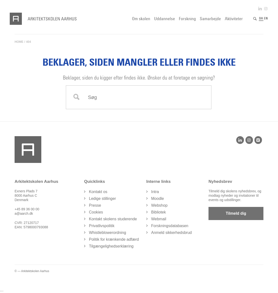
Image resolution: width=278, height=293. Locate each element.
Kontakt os (98, 192)
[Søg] (255, 18)
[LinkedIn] (240, 140)
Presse (95, 205)
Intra (155, 192)
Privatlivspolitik (101, 226)
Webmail (158, 219)
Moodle (157, 198)
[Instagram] (249, 140)
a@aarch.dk (24, 213)
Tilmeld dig (236, 213)
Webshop (159, 205)
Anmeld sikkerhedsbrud (171, 233)
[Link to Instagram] (266, 9)
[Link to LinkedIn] (260, 9)
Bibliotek (158, 212)
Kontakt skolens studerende (113, 219)
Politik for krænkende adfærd (114, 239)
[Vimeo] (258, 140)
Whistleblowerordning (107, 233)
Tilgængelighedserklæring (111, 246)
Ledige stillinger (102, 198)
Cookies (96, 212)
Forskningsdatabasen (169, 226)
